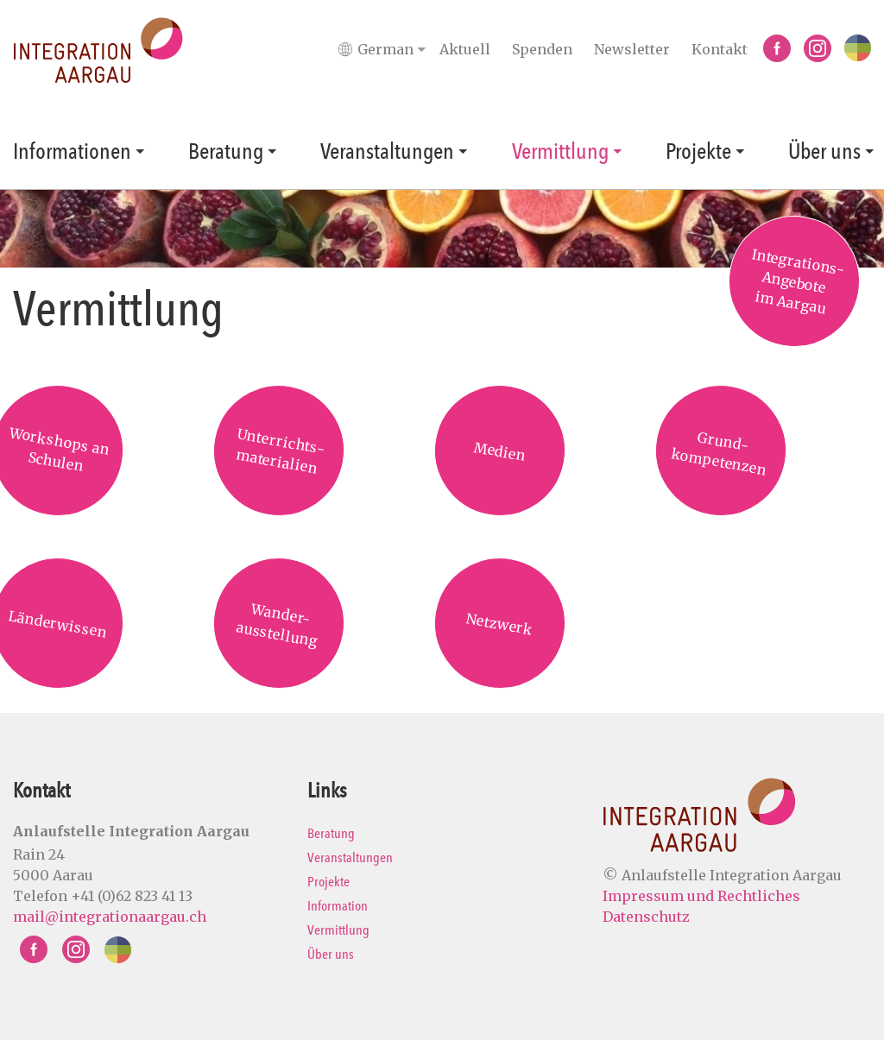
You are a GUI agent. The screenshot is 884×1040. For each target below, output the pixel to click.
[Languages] (385, 49)
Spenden (542, 49)
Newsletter (632, 49)
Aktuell (464, 49)
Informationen (72, 151)
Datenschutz (646, 916)
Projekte (698, 151)
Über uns (824, 151)
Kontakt (719, 49)
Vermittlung (560, 151)
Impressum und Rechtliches (701, 895)
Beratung (225, 151)
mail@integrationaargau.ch (109, 916)
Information (337, 906)
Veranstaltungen (387, 151)
